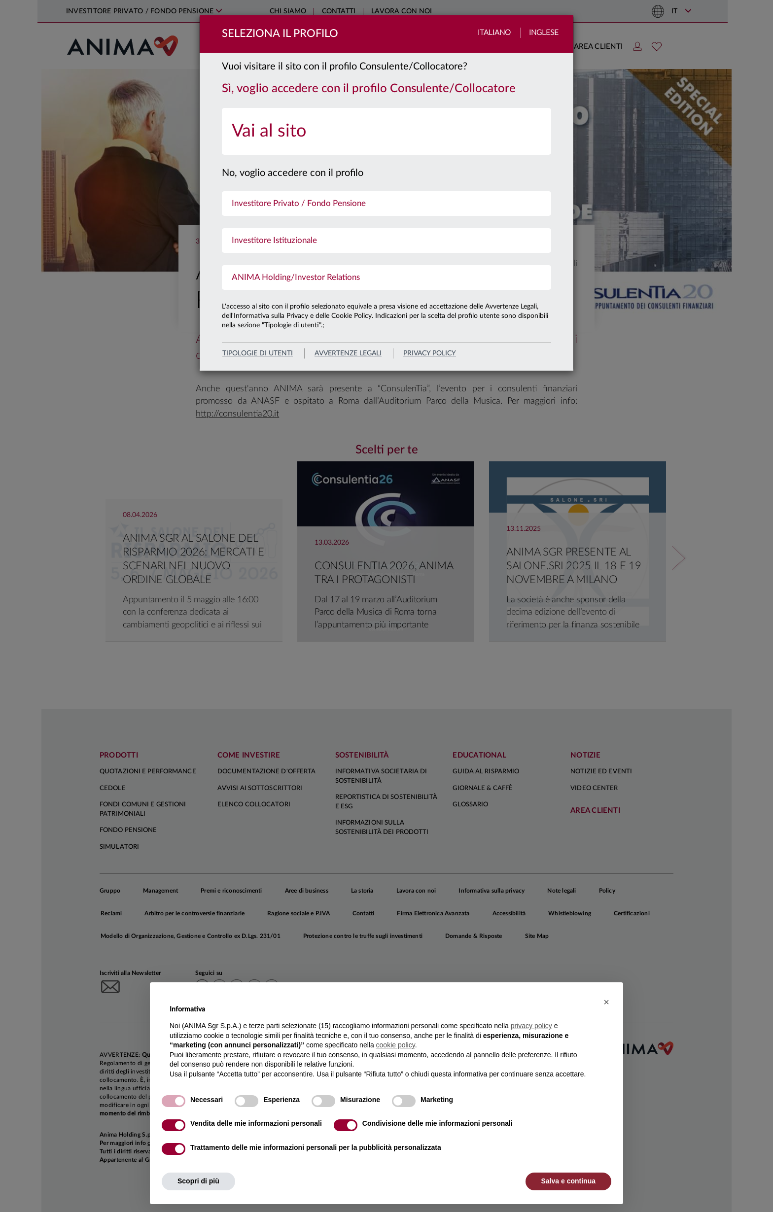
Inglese (544, 32)
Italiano (494, 32)
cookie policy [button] (395, 1045)
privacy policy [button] (531, 1026)
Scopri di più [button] (198, 1181)
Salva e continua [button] (568, 1181)
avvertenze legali (348, 353)
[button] (606, 1002)
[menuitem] (386, 131)
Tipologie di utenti (257, 353)
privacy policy (429, 353)
